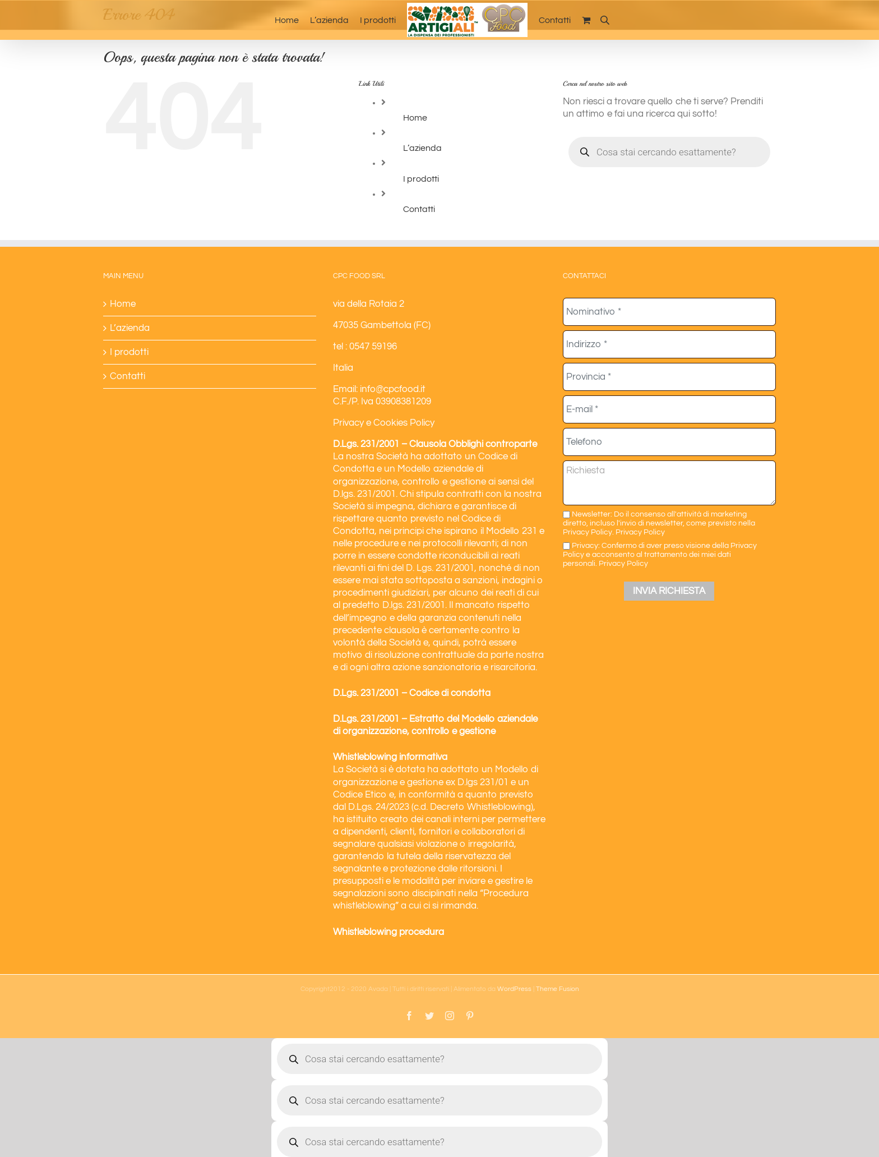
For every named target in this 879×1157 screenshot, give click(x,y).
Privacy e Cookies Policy (383, 423)
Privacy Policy (640, 532)
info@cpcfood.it (392, 389)
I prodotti (421, 178)
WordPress (514, 989)
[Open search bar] (604, 20)
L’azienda (422, 148)
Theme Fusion (557, 989)
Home (415, 117)
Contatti (419, 209)
